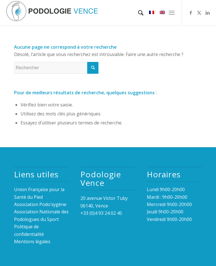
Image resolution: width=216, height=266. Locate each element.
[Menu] (172, 12)
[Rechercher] (137, 12)
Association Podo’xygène (40, 204)
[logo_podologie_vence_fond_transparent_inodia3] (52, 12)
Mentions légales (32, 241)
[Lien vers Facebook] (190, 12)
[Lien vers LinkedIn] (207, 12)
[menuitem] (137, 12)
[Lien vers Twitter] (199, 12)
